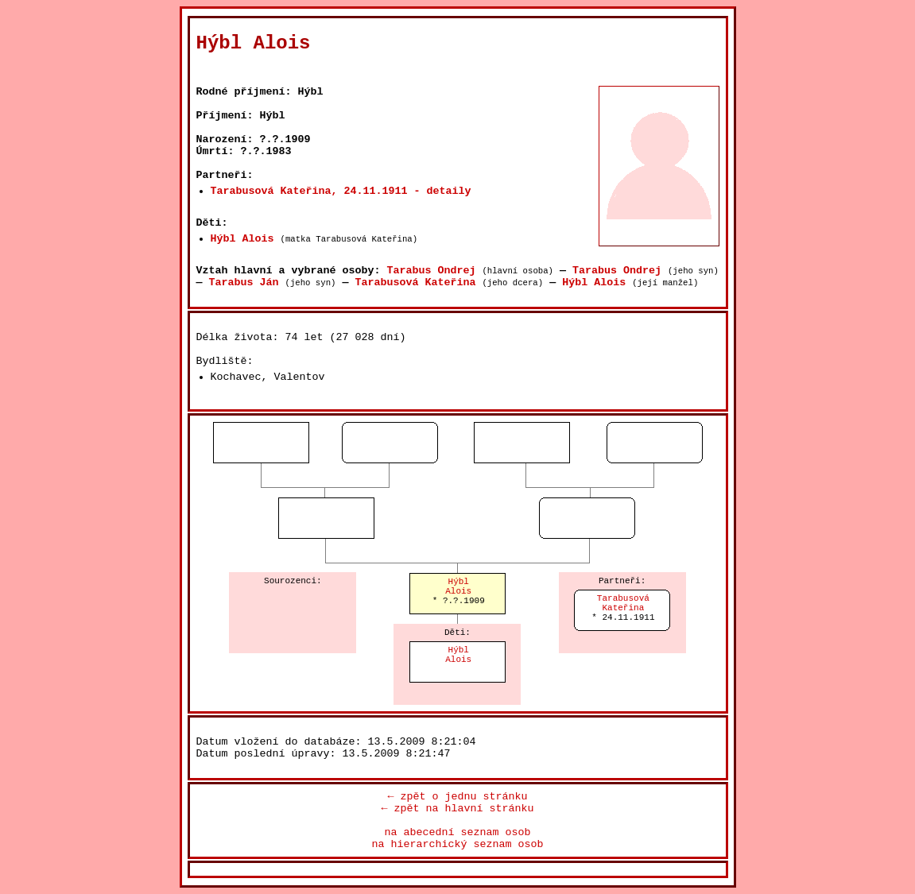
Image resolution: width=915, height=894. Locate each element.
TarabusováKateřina (623, 603)
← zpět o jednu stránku (458, 797)
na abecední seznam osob (458, 832)
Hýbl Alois (242, 239)
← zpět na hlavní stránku (458, 809)
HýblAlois (458, 586)
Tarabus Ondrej (430, 271)
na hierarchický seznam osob (458, 844)
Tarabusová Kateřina (415, 282)
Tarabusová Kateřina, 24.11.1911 (309, 191)
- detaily (442, 191)
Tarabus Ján (244, 282)
